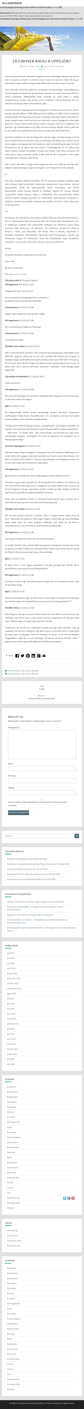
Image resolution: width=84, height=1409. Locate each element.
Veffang (11, 788)
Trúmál (10, 1187)
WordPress (40, 1403)
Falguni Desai (68, 1403)
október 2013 (13, 1023)
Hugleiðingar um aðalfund (41, 914)
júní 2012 (11, 1034)
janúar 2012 (12, 1054)
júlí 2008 (10, 1059)
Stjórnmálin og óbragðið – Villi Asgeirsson (25, 906)
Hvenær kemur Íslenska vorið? (42, 697)
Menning (11, 1152)
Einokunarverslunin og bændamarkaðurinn (25, 879)
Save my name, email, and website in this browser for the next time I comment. (37, 804)
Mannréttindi (14, 670)
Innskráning (12, 1230)
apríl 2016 (11, 968)
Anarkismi (11, 1086)
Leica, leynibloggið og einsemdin (21, 869)
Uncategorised (13, 1203)
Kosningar (11, 1132)
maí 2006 (11, 1064)
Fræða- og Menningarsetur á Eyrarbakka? (46, 901)
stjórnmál (25, 673)
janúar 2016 (12, 973)
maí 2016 (11, 963)
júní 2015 (11, 1003)
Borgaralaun (12, 1097)
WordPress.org (13, 1245)
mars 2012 (11, 1044)
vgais (46, 66)
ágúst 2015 (11, 993)
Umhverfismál (13, 1197)
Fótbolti (10, 1112)
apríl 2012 (11, 1039)
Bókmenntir (12, 1091)
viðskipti (35, 673)
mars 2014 (11, 1018)
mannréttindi (14, 673)
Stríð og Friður (13, 1177)
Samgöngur (12, 1162)
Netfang (12, 775)
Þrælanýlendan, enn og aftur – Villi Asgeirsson (27, 919)
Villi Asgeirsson (12, 3)
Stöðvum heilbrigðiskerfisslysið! (21, 859)
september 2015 (14, 988)
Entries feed (12, 1235)
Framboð (11, 1117)
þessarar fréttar (20, 274)
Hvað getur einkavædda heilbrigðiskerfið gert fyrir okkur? (32, 864)
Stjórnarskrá (12, 1167)
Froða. (42, 687)
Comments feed (14, 1240)
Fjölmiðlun (12, 1102)
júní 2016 (11, 958)
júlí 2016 (10, 953)
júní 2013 (11, 1029)
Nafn (11, 763)
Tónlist (10, 1182)
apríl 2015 (11, 1013)
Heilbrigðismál (13, 1122)
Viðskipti (35, 670)
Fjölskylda (11, 1107)
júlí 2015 (10, 998)
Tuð (8, 1192)
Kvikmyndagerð (14, 1137)
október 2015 (13, 983)
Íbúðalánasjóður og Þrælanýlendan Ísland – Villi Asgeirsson (33, 927)
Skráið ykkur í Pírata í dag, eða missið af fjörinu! (27, 874)
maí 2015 (11, 1008)
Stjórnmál (25, 670)
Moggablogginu (30, 280)
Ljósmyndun (12, 1142)
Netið (9, 1157)
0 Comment (58, 66)
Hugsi (9, 1127)
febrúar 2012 (12, 1049)
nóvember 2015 (13, 978)
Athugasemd (13, 727)
